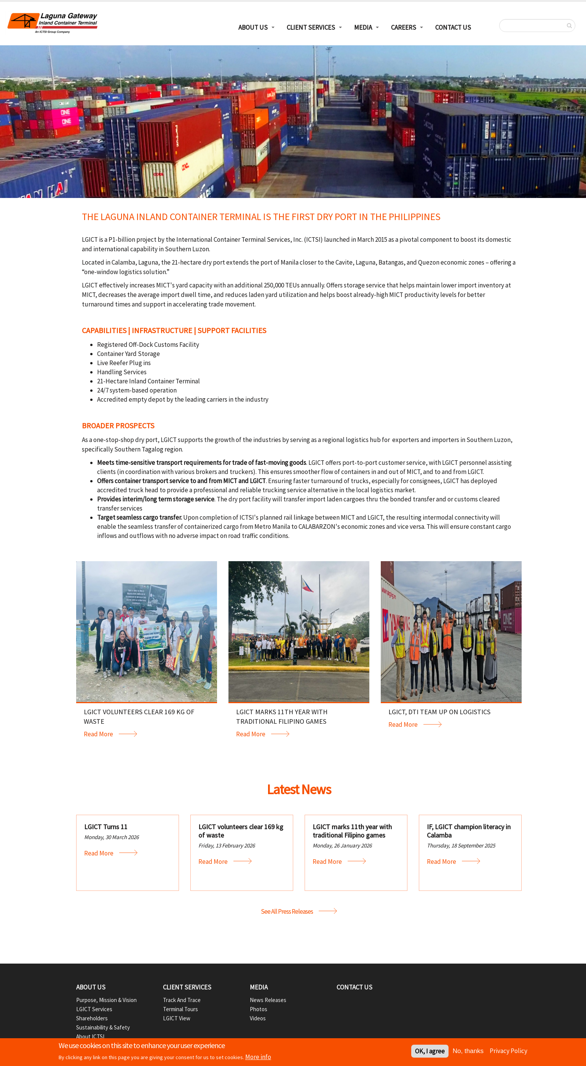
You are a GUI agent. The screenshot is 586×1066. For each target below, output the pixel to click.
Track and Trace (182, 1000)
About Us (90, 987)
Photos (258, 1009)
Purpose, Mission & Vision (106, 1000)
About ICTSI (90, 1036)
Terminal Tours (180, 1009)
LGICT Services (94, 1009)
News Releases (268, 1000)
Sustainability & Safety (103, 1027)
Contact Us (453, 27)
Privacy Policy (508, 1051)
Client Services (311, 27)
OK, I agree (430, 1051)
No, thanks (468, 1051)
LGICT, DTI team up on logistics (439, 711)
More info (258, 1057)
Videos (258, 1018)
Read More (98, 734)
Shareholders (92, 1018)
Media (363, 27)
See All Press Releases (287, 911)
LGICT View (176, 1018)
